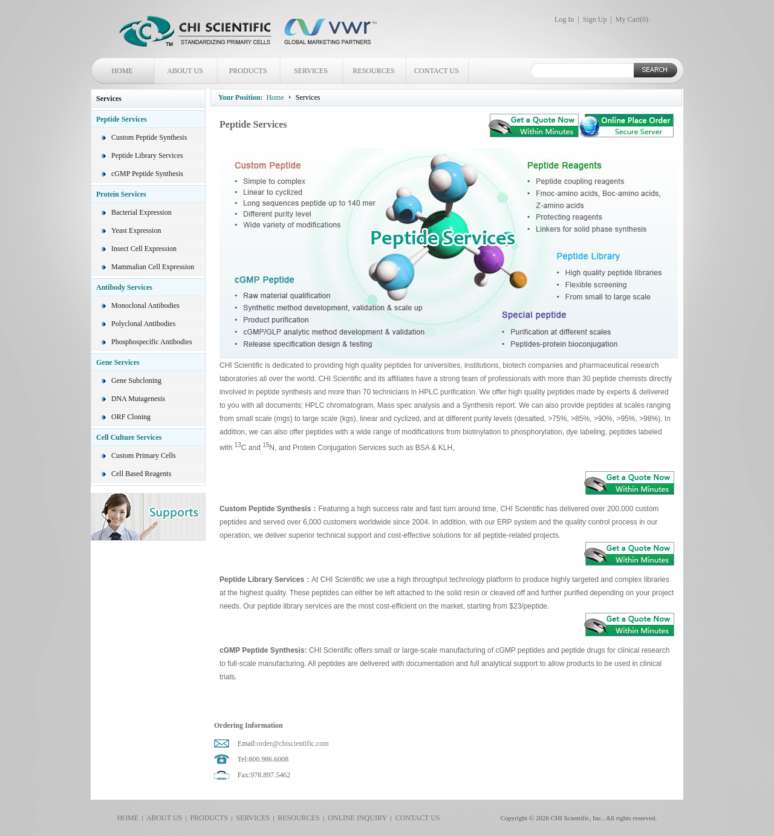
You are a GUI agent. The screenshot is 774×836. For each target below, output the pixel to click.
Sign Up (595, 19)
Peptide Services (121, 119)
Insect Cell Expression (144, 248)
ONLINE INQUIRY (355, 818)
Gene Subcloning (136, 380)
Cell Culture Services (128, 437)
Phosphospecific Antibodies (151, 342)
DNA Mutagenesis (138, 398)
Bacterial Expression (141, 212)
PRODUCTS (248, 71)
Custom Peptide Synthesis (149, 137)
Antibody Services (124, 287)
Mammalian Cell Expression (152, 267)
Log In (564, 19)
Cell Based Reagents (141, 473)
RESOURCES (373, 71)
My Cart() (632, 19)
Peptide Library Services (147, 155)
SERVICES (311, 71)
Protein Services (121, 194)
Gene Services (118, 362)
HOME (121, 71)
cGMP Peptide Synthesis (147, 173)
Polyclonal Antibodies (143, 323)
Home (275, 97)
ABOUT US (185, 71)
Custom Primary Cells (143, 455)
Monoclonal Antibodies (145, 305)
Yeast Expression (136, 230)
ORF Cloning (131, 417)
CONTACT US (436, 71)
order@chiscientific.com (293, 743)
